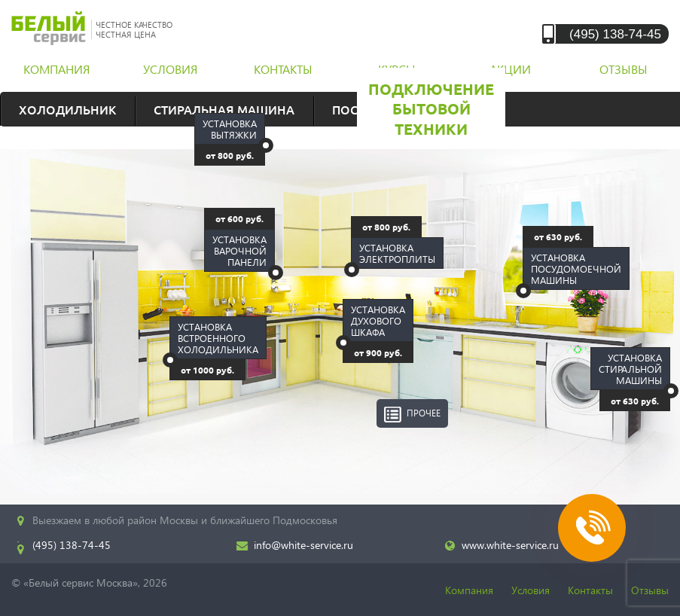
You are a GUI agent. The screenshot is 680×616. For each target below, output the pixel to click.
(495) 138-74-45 (615, 33)
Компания (469, 590)
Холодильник (67, 109)
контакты (283, 69)
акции (510, 69)
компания (56, 69)
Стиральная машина (224, 109)
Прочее (424, 413)
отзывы (623, 69)
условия (170, 69)
